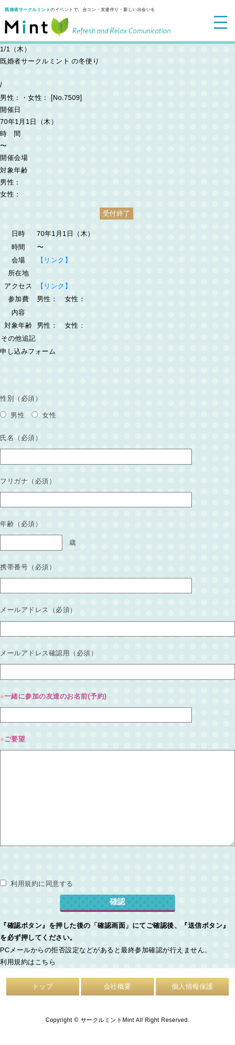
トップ (42, 986)
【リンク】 (54, 260)
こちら (45, 962)
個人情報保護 (192, 986)
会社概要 (117, 986)
